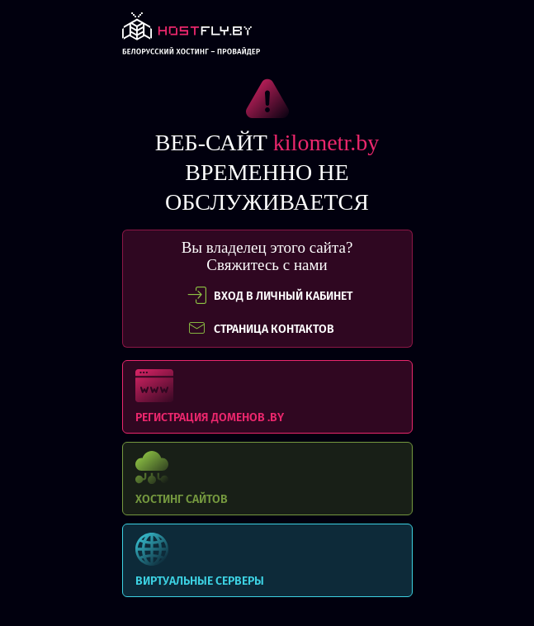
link (191, 38)
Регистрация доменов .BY (267, 397)
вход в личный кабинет (269, 296)
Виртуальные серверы (267, 560)
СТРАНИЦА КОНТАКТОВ (260, 329)
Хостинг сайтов (267, 478)
